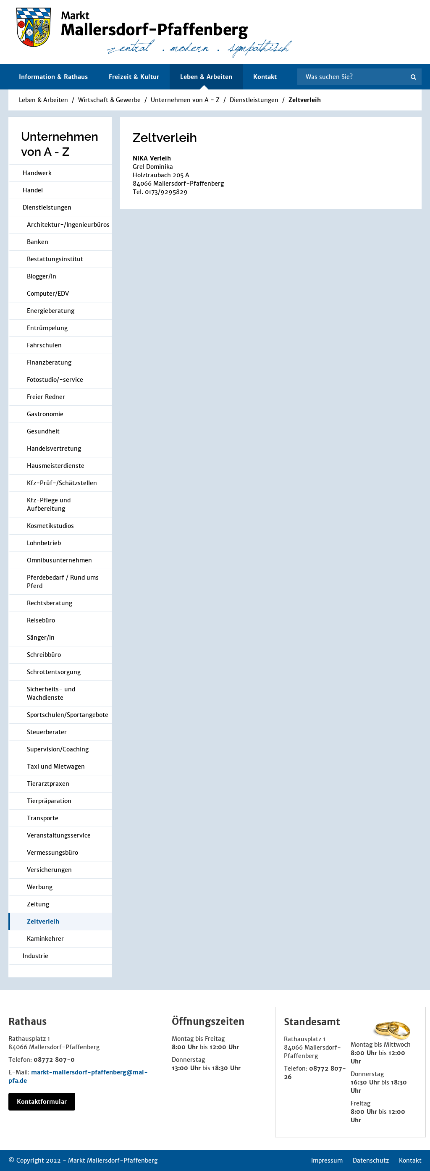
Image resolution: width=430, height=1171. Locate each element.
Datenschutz (371, 1160)
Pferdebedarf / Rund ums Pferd (63, 582)
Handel (33, 190)
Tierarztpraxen (48, 784)
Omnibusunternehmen (59, 560)
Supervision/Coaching (58, 749)
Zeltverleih (304, 100)
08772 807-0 (54, 1059)
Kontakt (265, 77)
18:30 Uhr (226, 1068)
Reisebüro (41, 620)
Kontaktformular (42, 1101)
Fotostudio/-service (55, 379)
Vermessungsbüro (52, 852)
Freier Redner (46, 397)
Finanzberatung (49, 362)
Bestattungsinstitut (55, 259)
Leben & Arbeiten (43, 100)
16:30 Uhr (365, 1082)
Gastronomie (45, 414)
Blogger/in (41, 276)
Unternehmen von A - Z (185, 100)
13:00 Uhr (186, 1068)
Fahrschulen (44, 345)
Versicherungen (49, 870)
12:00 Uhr (224, 1047)
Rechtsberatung (49, 603)
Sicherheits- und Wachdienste (51, 693)
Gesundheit (43, 431)
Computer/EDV (48, 293)
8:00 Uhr (185, 1047)
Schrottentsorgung (54, 672)
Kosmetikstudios (50, 526)
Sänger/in (41, 637)
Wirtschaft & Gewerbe (109, 100)
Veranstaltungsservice (59, 835)
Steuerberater (47, 732)
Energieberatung (50, 311)
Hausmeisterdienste (55, 466)
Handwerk (37, 173)
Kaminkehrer (45, 939)
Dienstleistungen (254, 100)
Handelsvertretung (54, 448)
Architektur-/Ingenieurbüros (68, 224)
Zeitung (38, 904)
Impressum (327, 1160)
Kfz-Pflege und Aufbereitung (49, 504)
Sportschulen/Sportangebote (67, 715)
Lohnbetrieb (44, 543)
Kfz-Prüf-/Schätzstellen (62, 483)
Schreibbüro (44, 655)
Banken (37, 242)
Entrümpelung (47, 328)
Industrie (35, 956)
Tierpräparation (49, 801)
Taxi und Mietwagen (56, 766)
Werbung (39, 887)
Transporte (42, 818)
